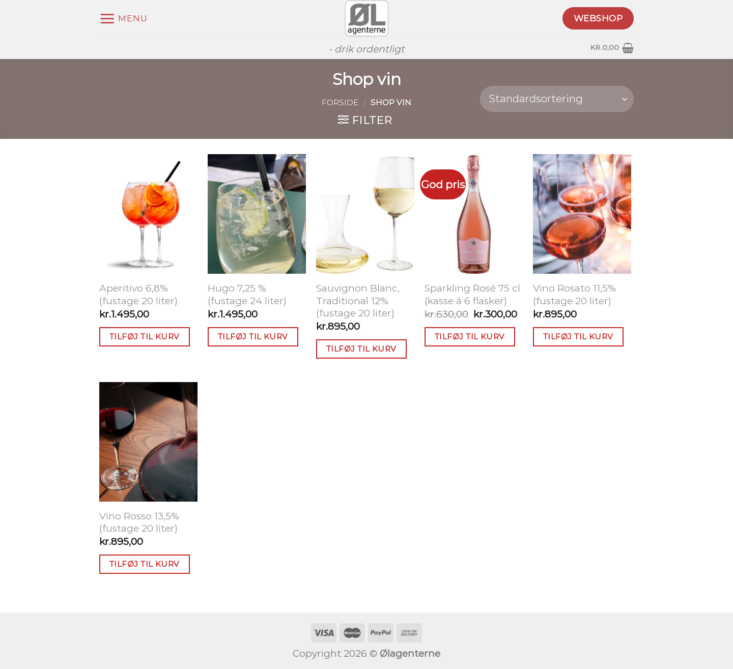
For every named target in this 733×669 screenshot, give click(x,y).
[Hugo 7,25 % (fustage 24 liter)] (257, 214)
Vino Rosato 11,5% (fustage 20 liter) (574, 294)
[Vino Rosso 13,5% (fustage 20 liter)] (148, 442)
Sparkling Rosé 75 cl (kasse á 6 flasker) (472, 294)
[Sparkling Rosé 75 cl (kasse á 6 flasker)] (474, 214)
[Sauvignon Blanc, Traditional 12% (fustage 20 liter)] (365, 214)
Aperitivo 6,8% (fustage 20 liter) (138, 294)
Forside (340, 102)
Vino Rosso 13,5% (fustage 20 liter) (139, 522)
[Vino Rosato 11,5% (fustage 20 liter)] (582, 214)
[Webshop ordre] (557, 99)
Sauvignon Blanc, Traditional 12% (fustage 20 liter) (358, 300)
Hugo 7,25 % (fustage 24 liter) (247, 294)
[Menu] (123, 18)
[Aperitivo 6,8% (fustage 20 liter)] (148, 214)
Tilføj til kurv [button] (144, 336)
